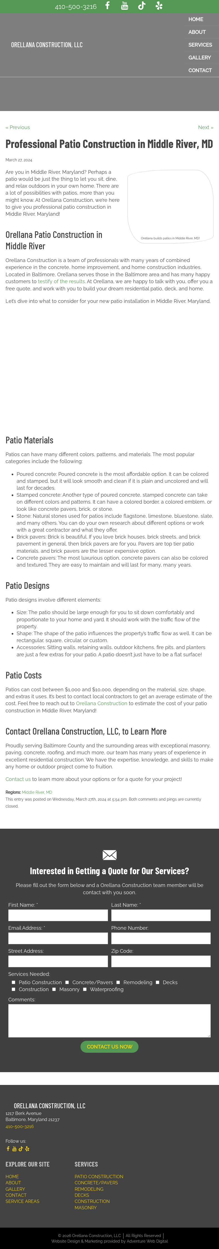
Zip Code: (122, 950)
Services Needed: (29, 973)
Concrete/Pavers (96, 1182)
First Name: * (23, 904)
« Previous (18, 127)
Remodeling (89, 1188)
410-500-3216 (76, 6)
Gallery (15, 1188)
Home (12, 1176)
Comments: (21, 999)
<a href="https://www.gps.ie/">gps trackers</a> (109, 365)
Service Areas (22, 1200)
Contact (16, 1194)
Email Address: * (26, 927)
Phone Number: (129, 927)
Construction (92, 1200)
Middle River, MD (37, 791)
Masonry (86, 1207)
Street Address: (26, 950)
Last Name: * (126, 904)
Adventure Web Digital (147, 1240)
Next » (205, 127)
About (13, 1182)
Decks (82, 1194)
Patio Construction (99, 1176)
